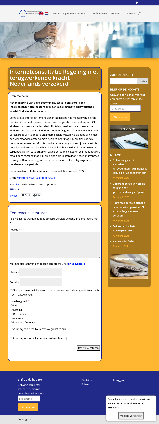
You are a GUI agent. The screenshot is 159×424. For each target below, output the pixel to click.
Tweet (13, 195)
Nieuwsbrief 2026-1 (124, 241)
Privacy (85, 384)
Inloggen (118, 380)
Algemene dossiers (74, 13)
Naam (14, 272)
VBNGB (115, 13)
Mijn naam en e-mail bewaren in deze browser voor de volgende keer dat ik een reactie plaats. (55, 292)
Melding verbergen (131, 415)
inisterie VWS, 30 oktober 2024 (37, 177)
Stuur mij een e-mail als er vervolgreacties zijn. (39, 329)
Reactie (15, 229)
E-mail (14, 282)
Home (56, 13)
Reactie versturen (88, 348)
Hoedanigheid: (20, 301)
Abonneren (120, 117)
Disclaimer (87, 380)
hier (17, 184)
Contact (130, 13)
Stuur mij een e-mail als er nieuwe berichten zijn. (40, 338)
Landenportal (99, 13)
